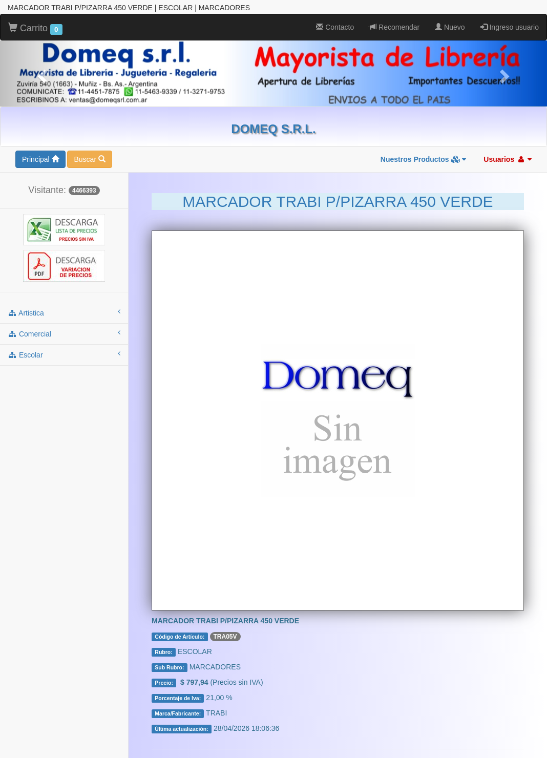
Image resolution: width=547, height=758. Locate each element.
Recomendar (394, 15)
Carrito (35, 17)
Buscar (89, 147)
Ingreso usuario (509, 15)
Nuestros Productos (424, 147)
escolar (64, 342)
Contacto (335, 15)
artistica (64, 300)
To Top (529, 740)
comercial (64, 321)
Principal (40, 147)
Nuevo (450, 15)
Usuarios (507, 147)
